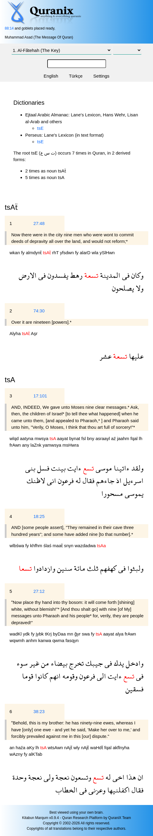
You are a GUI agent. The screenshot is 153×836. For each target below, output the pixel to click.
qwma (58, 640)
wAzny (17, 754)
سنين (63, 568)
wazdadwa (86, 545)
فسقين (134, 688)
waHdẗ (97, 747)
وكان (136, 275)
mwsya (42, 438)
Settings (101, 75)
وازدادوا (43, 568)
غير (33, 663)
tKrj (49, 633)
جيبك (93, 663)
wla (96, 252)
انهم (54, 675)
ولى (48, 777)
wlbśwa (17, 545)
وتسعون (80, 777)
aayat (63, 438)
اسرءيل (132, 480)
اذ (118, 480)
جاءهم (104, 480)
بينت (57, 467)
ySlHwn (107, 252)
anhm (32, 640)
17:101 (40, 395)
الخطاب (67, 789)
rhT (56, 252)
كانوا (40, 675)
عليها (135, 356)
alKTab (35, 754)
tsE (40, 128)
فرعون (65, 480)
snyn (69, 545)
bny (91, 438)
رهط (75, 275)
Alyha (16, 333)
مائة (78, 568)
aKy (31, 747)
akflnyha (121, 747)
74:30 (39, 310)
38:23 (39, 711)
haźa (21, 747)
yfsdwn (67, 252)
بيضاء (58, 663)
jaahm (123, 438)
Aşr (34, 333)
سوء (22, 663)
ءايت (73, 467)
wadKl (16, 633)
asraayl (103, 438)
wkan (15, 252)
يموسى (133, 493)
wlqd (15, 438)
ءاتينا (121, 467)
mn (70, 633)
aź (114, 438)
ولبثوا (134, 568)
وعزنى (96, 789)
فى (125, 275)
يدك (118, 663)
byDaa (60, 633)
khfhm (36, 545)
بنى (30, 467)
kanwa (45, 640)
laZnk (37, 445)
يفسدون (57, 275)
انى (50, 480)
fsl (84, 438)
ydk (27, 633)
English (51, 75)
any (26, 445)
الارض (28, 275)
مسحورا (112, 493)
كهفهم (107, 568)
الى (100, 675)
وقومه (69, 675)
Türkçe (76, 75)
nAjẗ (68, 747)
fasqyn (71, 640)
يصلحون (123, 288)
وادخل (133, 663)
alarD (86, 252)
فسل (42, 467)
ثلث (91, 568)
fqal (134, 438)
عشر (105, 356)
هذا (130, 777)
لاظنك (36, 480)
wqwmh (18, 640)
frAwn (16, 445)
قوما (27, 675)
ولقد (136, 467)
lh (140, 438)
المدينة (109, 275)
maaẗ (58, 545)
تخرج (75, 663)
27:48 (39, 223)
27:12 (39, 591)
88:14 (9, 28)
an (13, 747)
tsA (10, 380)
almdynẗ (34, 252)
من (44, 663)
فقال (87, 480)
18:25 (39, 516)
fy (23, 252)
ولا (138, 288)
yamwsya (52, 445)
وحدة (19, 777)
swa (86, 633)
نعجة (61, 777)
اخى (117, 777)
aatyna (27, 438)
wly (77, 747)
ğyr (78, 633)
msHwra (70, 445)
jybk (40, 633)
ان (139, 777)
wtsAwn (56, 747)
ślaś (48, 545)
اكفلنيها (117, 789)
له (77, 480)
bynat (75, 438)
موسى (103, 467)
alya (120, 633)
